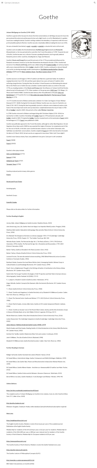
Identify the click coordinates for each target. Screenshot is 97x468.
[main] (48, 17)
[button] (2, 2)
